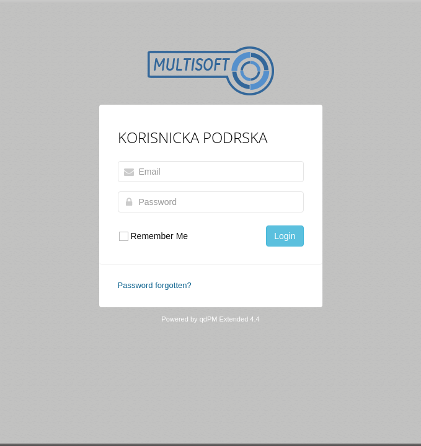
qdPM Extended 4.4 (230, 319)
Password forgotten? (155, 285)
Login (284, 236)
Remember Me (153, 236)
